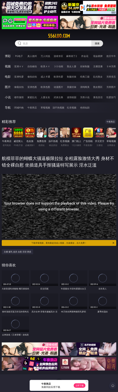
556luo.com (59, 36)
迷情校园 (71, 97)
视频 (8, 66)
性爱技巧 (111, 97)
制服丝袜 (71, 76)
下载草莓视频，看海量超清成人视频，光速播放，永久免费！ (73, 243)
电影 (8, 77)
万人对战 (45, 56)
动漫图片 (58, 87)
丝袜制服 (85, 66)
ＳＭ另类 (111, 66)
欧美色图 (45, 87)
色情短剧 (85, 107)
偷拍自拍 (32, 76)
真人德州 (32, 56)
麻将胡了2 (71, 56)
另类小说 (85, 97)
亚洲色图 (32, 87)
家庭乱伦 (32, 97)
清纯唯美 (85, 87)
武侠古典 (58, 97)
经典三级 (85, 76)
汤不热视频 (58, 107)
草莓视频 (45, 107)
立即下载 (79, 385)
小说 (8, 97)
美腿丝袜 (71, 87)
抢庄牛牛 (111, 56)
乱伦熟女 (98, 76)
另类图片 (111, 87)
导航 (8, 107)
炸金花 (84, 56)
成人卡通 (45, 76)
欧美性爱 (58, 76)
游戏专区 (58, 56)
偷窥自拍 (19, 87)
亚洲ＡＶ (19, 66)
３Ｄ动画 (58, 66)
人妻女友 (45, 97)
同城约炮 (19, 107)
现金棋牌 (98, 56)
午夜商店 (32, 107)
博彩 (8, 56)
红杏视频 (71, 107)
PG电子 (19, 56)
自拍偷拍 (32, 66)
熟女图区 (98, 87)
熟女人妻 (71, 66)
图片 (8, 87)
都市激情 (19, 97)
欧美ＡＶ (45, 66)
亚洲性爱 (19, 76)
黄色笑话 (98, 97)
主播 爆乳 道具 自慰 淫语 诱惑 (17, 251)
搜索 (97, 43)
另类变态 (111, 76)
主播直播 (98, 66)
